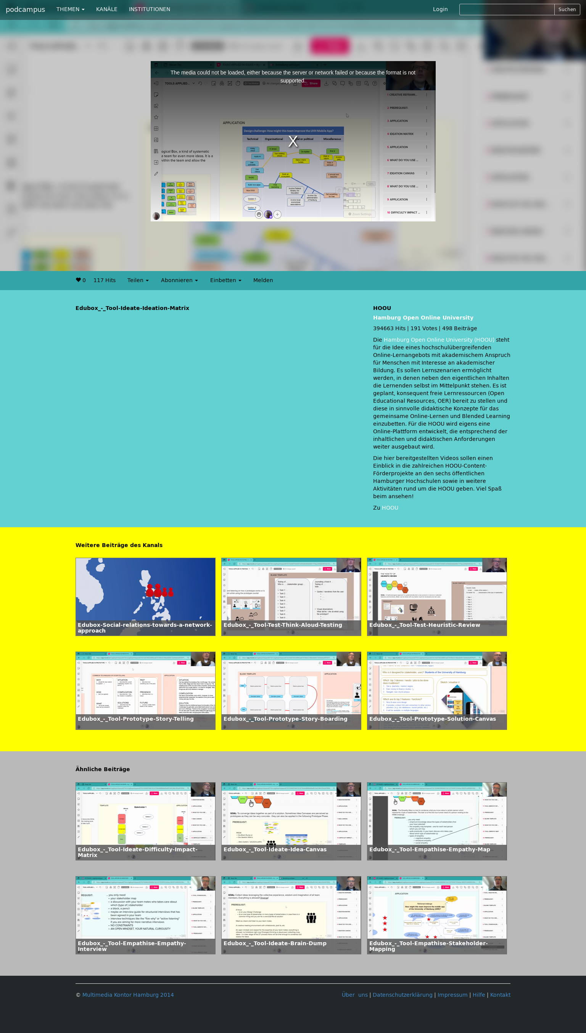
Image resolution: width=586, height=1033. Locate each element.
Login (440, 9)
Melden (263, 280)
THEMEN (70, 9)
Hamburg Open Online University (423, 318)
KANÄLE (107, 9)
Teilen (138, 280)
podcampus (25, 9)
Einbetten (225, 280)
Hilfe (479, 995)
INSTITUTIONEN (149, 9)
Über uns (355, 995)
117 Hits (104, 280)
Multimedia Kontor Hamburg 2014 (128, 995)
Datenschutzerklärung (403, 995)
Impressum (453, 995)
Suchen (567, 9)
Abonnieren (179, 280)
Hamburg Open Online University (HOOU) (439, 340)
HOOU (390, 508)
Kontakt (500, 995)
